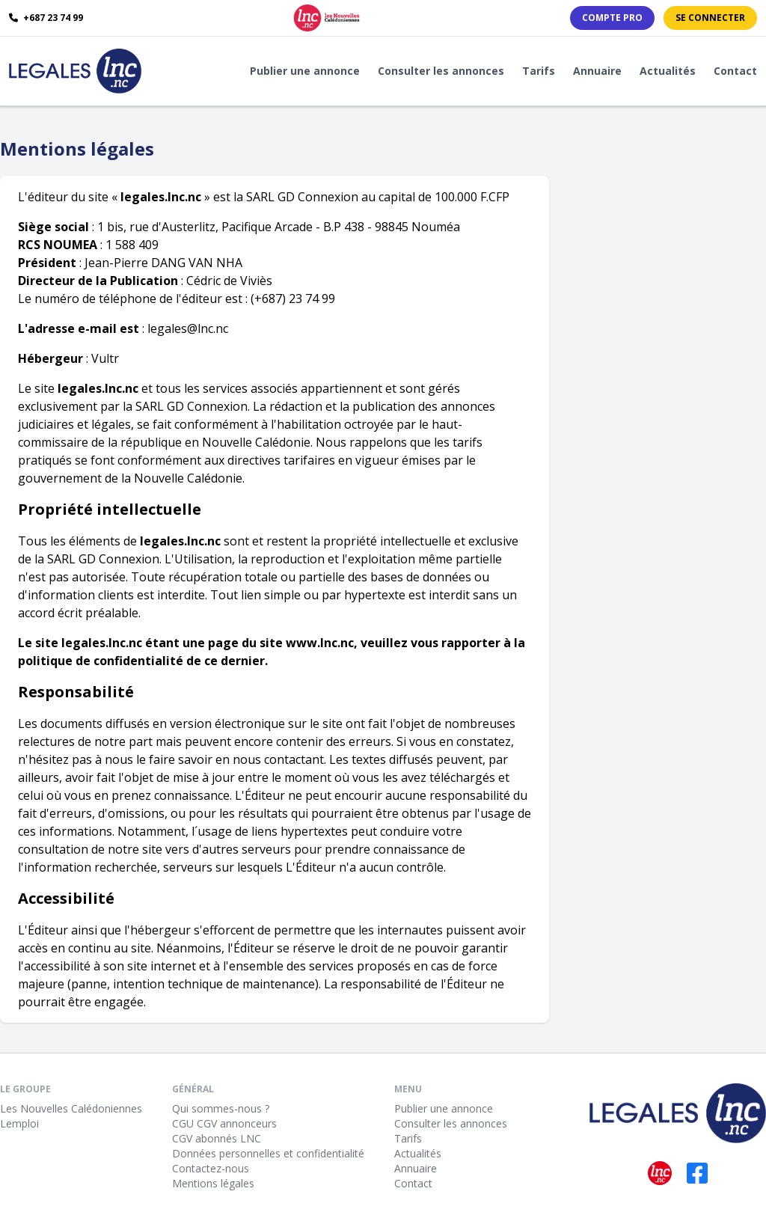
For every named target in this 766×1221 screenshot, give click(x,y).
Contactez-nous (210, 1168)
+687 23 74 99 (46, 18)
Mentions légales (213, 1183)
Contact (735, 71)
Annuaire (597, 71)
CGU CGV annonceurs (224, 1123)
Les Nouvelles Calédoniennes (71, 1108)
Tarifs (538, 71)
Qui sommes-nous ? (220, 1108)
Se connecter (710, 17)
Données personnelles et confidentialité (268, 1153)
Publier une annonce (305, 71)
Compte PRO (612, 17)
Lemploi (19, 1123)
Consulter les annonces (441, 71)
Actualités (668, 71)
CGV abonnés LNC (216, 1138)
